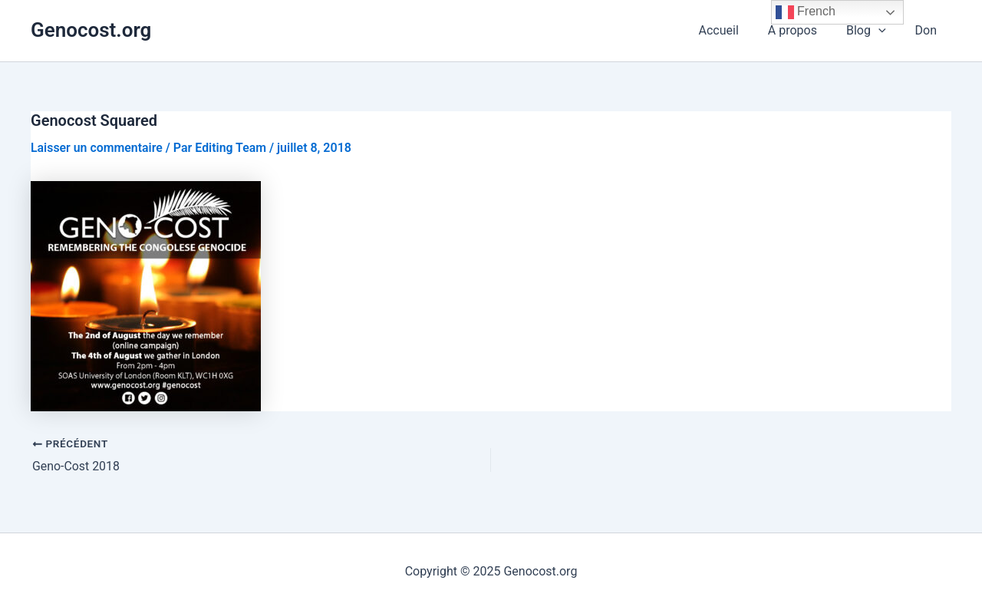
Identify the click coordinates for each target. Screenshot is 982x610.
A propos (804, 30)
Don (928, 30)
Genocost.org (91, 29)
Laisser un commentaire (97, 147)
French (805, 12)
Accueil (735, 30)
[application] (885, 30)
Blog (873, 30)
